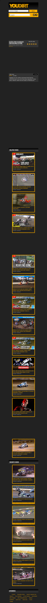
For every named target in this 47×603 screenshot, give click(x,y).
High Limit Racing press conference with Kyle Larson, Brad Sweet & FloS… (23, 371)
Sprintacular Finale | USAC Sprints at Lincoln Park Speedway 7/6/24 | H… (22, 310)
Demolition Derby (21, 594)
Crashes (13, 594)
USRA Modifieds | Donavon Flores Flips (22, 539)
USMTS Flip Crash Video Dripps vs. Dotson (23, 560)
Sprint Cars (11, 46)
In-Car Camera (26, 596)
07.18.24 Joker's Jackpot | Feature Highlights (21, 208)
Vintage (11, 601)
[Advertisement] (23, 28)
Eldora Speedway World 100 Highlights (23, 519)
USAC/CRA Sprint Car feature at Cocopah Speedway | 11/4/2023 (23, 392)
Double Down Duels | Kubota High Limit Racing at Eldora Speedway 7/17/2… (22, 228)
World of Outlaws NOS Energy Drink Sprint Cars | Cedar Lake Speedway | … (22, 331)
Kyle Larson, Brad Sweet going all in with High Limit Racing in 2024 (22, 412)
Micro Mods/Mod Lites (22, 597)
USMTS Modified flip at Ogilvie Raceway (23, 499)
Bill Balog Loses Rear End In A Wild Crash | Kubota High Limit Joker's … (22, 269)
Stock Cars (25, 599)
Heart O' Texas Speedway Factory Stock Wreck (23, 581)
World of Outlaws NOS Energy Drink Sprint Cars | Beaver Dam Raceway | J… (22, 290)
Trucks (30, 599)
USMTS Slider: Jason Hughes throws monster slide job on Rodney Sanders (22, 479)
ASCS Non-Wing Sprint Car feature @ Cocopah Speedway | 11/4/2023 (22, 453)
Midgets (30, 597)
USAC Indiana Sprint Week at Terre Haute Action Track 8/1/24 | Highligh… (23, 167)
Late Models (34, 596)
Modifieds (12, 599)
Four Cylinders (18, 596)
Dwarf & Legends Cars (31, 594)
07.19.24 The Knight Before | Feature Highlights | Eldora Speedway (22, 187)
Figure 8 (11, 596)
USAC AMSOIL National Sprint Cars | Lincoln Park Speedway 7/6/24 (22, 351)
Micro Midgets (13, 597)
